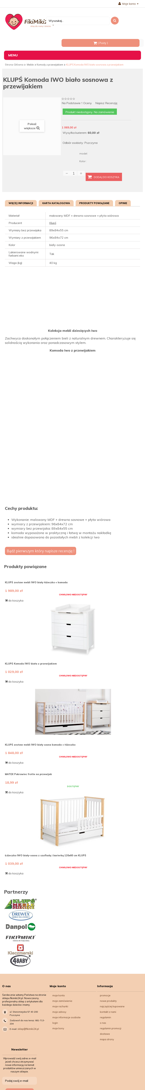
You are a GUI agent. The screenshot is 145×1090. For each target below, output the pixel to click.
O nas (103, 1022)
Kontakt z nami (108, 1011)
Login (55, 1022)
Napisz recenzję (106, 103)
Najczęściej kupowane (112, 1006)
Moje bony (58, 1028)
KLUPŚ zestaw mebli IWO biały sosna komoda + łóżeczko (40, 744)
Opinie (123, 203)
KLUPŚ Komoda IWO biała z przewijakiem (31, 663)
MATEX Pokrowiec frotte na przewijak (28, 774)
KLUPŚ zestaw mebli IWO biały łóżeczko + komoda (36, 582)
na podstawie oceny (77, 103)
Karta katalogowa (56, 203)
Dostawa (105, 1033)
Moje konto (128, 3)
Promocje (105, 995)
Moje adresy (59, 1011)
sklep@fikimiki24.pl (28, 1028)
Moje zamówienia (62, 1000)
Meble (30, 64)
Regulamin (105, 1017)
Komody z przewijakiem (50, 64)
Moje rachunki (60, 1006)
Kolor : (83, 161)
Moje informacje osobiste (66, 1017)
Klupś (52, 223)
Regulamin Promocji (110, 1028)
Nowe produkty (108, 1000)
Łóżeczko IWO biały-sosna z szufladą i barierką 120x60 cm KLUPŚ (45, 855)
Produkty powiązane (94, 203)
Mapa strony (107, 1039)
